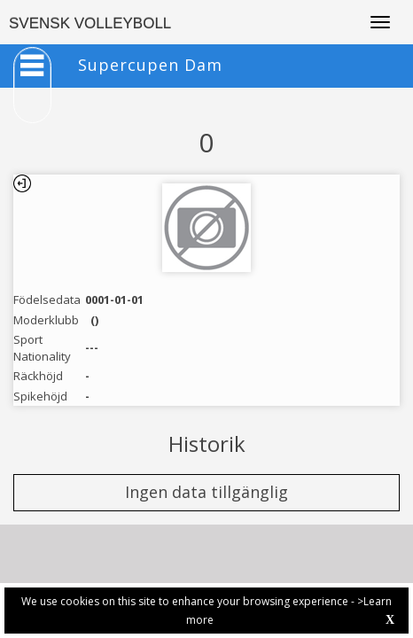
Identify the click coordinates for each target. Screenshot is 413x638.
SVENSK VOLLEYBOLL (90, 23)
